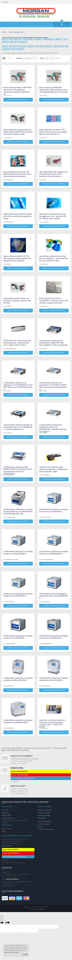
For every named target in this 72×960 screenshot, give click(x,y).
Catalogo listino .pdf (8, 818)
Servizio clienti (18, 786)
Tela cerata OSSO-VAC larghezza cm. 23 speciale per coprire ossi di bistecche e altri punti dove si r (53, 174)
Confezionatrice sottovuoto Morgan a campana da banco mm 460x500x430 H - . (53, 596)
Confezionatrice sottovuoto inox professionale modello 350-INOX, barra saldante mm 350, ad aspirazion (53, 343)
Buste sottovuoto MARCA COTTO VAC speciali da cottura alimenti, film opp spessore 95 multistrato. (17, 258)
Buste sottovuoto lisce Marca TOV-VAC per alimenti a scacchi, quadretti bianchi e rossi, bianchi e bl (53, 132)
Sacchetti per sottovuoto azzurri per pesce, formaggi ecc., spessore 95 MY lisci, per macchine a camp (53, 258)
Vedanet (41, 909)
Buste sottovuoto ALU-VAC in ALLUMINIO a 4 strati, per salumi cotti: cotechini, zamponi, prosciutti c (53, 301)
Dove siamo (5, 813)
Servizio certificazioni (44, 824)
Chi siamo (5, 810)
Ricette (40, 826)
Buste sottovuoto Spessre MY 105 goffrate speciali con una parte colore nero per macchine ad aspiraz (17, 174)
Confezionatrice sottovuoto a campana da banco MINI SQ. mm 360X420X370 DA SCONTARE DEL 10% (17, 511)
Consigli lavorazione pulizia (46, 829)
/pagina (58, 58)
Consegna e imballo (44, 815)
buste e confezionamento (16, 32)
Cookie (4, 831)
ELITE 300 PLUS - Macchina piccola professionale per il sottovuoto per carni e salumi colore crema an (17, 343)
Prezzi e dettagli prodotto (18, 99)
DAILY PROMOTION (5, 770)
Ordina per (19, 58)
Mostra (42, 58)
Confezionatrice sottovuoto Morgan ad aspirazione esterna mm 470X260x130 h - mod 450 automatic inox (18, 427)
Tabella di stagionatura (44, 821)
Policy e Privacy (7, 828)
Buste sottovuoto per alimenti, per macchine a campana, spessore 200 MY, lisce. (17, 301)
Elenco (10, 58)
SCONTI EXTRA (17, 768)
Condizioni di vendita (44, 813)
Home (4, 32)
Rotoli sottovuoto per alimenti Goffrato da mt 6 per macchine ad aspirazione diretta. (17, 216)
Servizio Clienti (6, 815)
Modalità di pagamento (22, 756)
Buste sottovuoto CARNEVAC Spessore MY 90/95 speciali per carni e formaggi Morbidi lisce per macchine (53, 90)
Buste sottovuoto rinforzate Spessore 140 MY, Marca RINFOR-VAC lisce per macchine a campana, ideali (17, 132)
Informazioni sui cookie (11, 952)
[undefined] (7, 923)
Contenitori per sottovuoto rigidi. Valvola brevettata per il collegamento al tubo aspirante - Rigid (53, 469)
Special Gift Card (5, 758)
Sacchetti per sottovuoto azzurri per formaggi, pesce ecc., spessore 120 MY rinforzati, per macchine (52, 216)
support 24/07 (5, 788)
